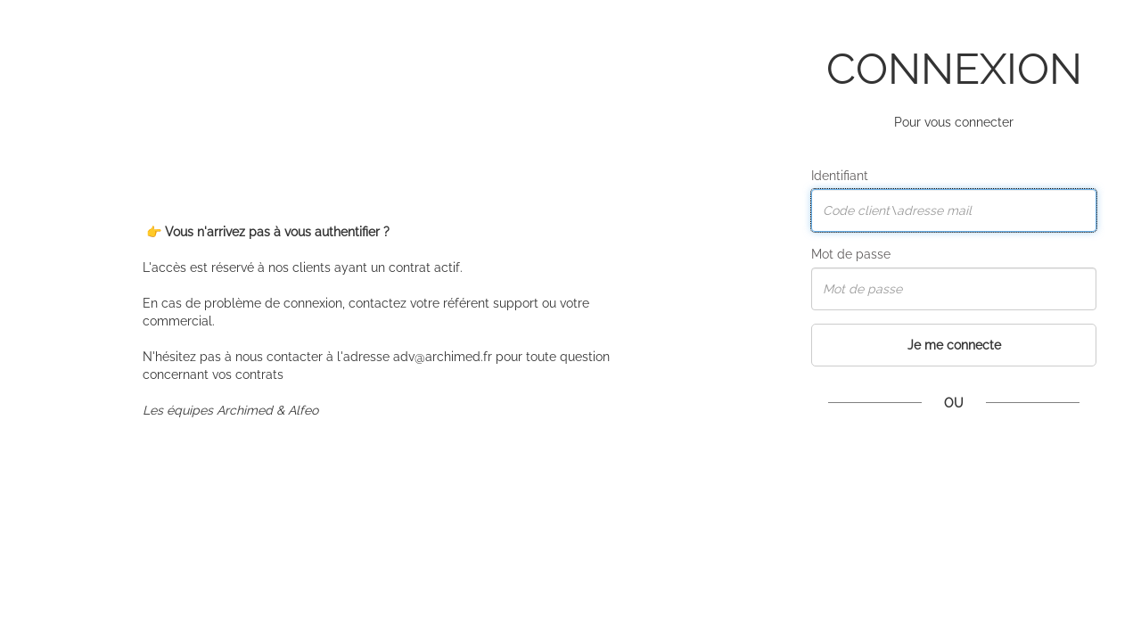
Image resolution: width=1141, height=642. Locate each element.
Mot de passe (851, 254)
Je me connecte (954, 345)
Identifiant (839, 176)
